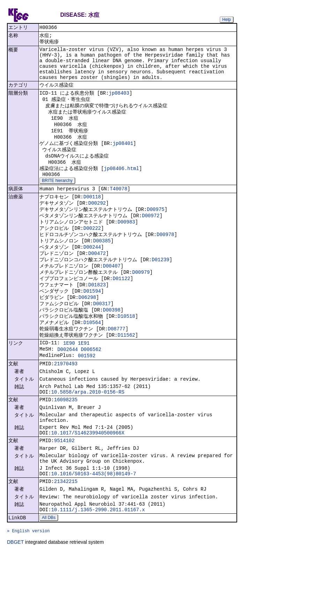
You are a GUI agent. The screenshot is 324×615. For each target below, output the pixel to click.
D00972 (150, 238)
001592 (86, 395)
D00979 (141, 301)
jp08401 (123, 158)
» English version (28, 593)
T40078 (118, 209)
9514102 (64, 491)
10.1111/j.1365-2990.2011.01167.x (98, 568)
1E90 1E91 (76, 380)
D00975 (155, 231)
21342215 (65, 537)
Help (226, 19)
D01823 (97, 315)
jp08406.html (121, 186)
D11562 (126, 371)
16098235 (65, 444)
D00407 (111, 294)
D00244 (92, 273)
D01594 (92, 322)
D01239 (160, 287)
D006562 (91, 388)
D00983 (126, 245)
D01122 (121, 308)
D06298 (87, 329)
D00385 (102, 266)
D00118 (92, 217)
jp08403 (119, 102)
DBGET (15, 605)
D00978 (165, 259)
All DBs (48, 577)
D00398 (111, 343)
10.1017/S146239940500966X (88, 482)
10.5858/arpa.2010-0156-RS (88, 435)
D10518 (126, 350)
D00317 (102, 336)
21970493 (65, 404)
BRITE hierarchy (57, 200)
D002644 (67, 388)
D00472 (97, 280)
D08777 (116, 364)
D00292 (97, 224)
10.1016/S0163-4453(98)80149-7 (93, 528)
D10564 (92, 357)
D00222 (92, 252)
